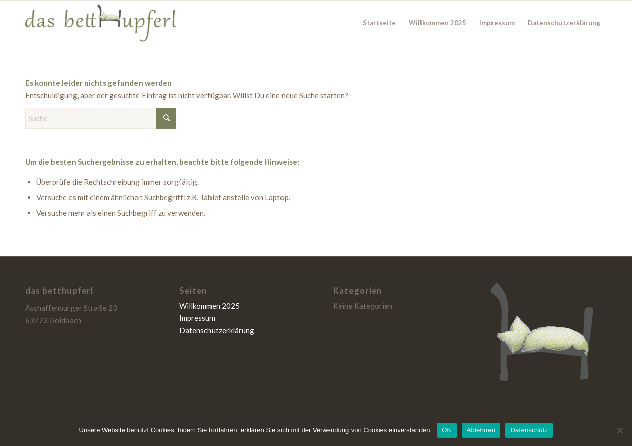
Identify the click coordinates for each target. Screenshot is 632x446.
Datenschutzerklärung (564, 23)
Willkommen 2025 (437, 23)
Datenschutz (529, 430)
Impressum (497, 23)
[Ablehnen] (619, 430)
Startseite (379, 23)
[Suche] (100, 118)
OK (446, 430)
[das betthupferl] (100, 23)
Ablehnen (481, 430)
